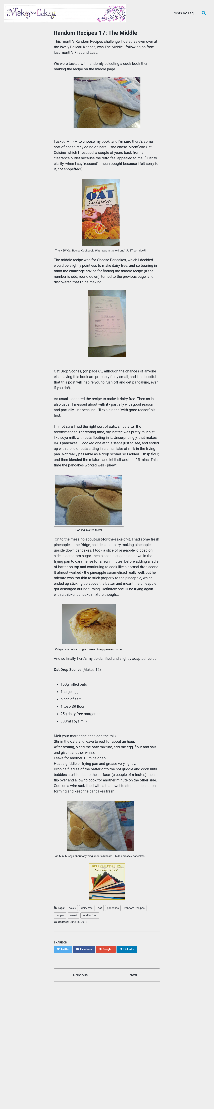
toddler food (89, 915)
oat (100, 908)
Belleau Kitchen (82, 47)
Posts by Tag (183, 13)
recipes (60, 915)
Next (133, 975)
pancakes (113, 908)
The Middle (113, 47)
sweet (73, 915)
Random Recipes (134, 908)
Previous (80, 975)
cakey (72, 908)
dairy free (87, 908)
